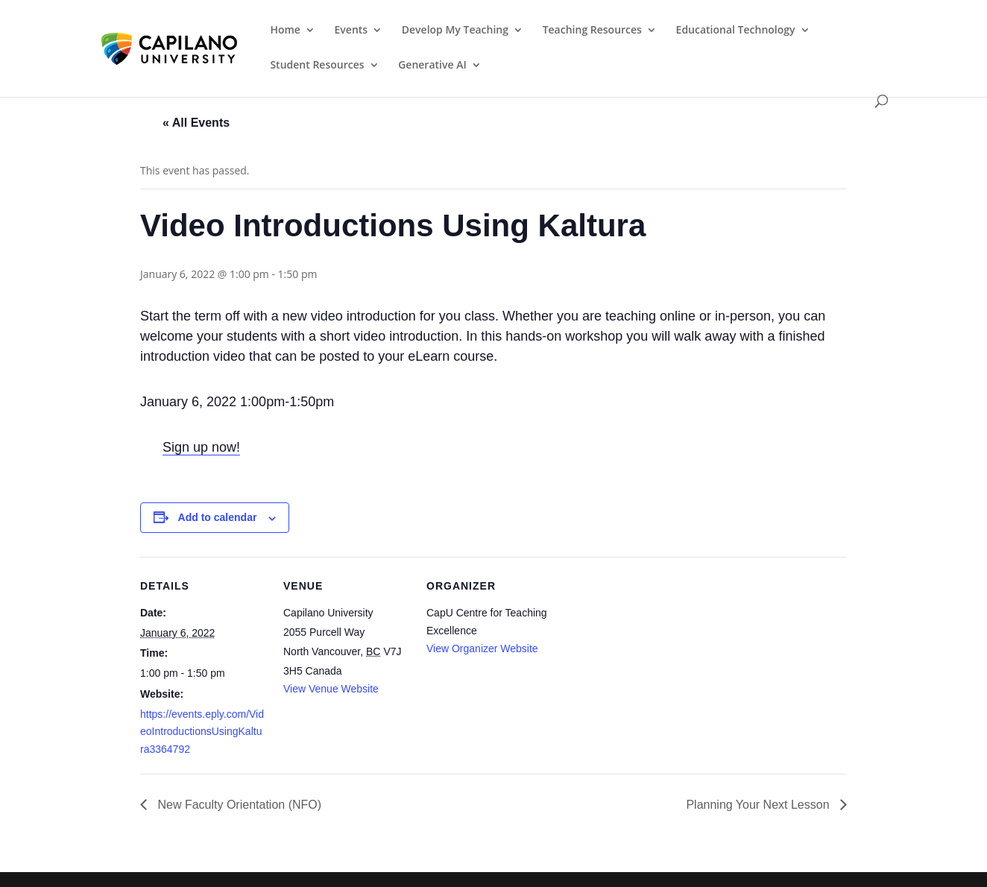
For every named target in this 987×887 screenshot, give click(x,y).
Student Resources (317, 66)
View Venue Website (331, 689)
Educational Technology (735, 31)
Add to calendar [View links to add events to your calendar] (217, 517)
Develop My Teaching (455, 31)
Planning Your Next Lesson (759, 804)
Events (351, 31)
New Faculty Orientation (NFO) (237, 804)
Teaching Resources (592, 31)
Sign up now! (201, 447)
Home (285, 31)
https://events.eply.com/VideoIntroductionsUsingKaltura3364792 (202, 732)
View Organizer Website (482, 648)
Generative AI (432, 66)
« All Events (196, 122)
